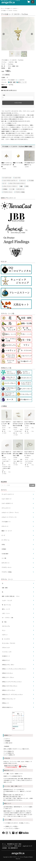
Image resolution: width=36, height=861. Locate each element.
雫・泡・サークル (6, 605)
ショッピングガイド (7, 846)
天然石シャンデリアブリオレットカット (12, 682)
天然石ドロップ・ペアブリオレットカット (12, 694)
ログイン (7, 739)
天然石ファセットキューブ (8, 699)
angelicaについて (27, 846)
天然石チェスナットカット (8, 690)
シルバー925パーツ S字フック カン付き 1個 (6, 453)
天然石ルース (5, 703)
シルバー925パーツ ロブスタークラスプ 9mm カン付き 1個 (18, 423)
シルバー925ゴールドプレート (9, 180)
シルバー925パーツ (6, 499)
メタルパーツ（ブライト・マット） (10, 512)
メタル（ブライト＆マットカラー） (17, 183)
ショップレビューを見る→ (12, 828)
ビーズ (4, 183)
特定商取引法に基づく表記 (14, 844)
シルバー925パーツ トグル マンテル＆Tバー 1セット (29, 453)
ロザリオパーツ (20, 189)
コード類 (11, 189)
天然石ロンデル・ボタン (8, 664)
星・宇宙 (4, 622)
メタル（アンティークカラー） (10, 186)
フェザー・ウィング (7, 600)
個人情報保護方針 (13, 848)
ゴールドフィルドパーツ (8, 494)
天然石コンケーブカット (8, 677)
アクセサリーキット (7, 192)
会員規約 (4, 848)
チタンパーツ (5, 526)
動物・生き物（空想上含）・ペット (11, 596)
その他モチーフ (6, 656)
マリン (3, 630)
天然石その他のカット (7, 707)
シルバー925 (16, 177)
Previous (3, 33)
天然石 (26, 186)
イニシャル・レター (7, 652)
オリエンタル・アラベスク (8, 643)
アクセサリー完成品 (19, 192)
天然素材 (4, 189)
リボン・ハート (6, 613)
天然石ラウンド (6, 660)
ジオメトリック (6, 647)
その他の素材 (5, 554)
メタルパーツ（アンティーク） (9, 517)
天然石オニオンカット (7, 673)
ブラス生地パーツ (8, 8)
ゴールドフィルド (6, 177)
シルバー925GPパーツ (7, 503)
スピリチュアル (6, 626)
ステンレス (22, 180)
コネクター (15, 8)
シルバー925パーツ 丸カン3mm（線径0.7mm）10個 (18, 453)
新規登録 (7, 741)
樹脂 (20, 186)
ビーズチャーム (5, 540)
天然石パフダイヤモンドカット (9, 686)
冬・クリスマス (6, 639)
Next (31, 33)
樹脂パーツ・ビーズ (7, 531)
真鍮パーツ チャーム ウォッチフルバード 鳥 (6, 164)
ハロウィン (4, 635)
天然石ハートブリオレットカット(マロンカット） (14, 669)
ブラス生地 (30, 180)
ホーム (2, 8)
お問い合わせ (8, 743)
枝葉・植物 (12, 82)
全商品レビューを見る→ (11, 826)
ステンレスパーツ (6, 508)
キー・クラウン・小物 (7, 617)
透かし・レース (22, 82)
